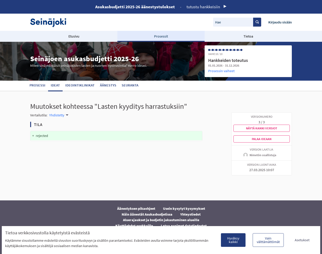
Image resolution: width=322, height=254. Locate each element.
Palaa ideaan (262, 139)
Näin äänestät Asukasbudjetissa (147, 214)
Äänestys (108, 85)
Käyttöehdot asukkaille (134, 225)
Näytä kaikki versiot (262, 128)
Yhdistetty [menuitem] (56, 115)
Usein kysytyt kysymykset (184, 208)
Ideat (55, 85)
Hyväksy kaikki (233, 240)
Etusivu (73, 36)
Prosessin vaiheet (221, 71)
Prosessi (37, 85)
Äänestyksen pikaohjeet (136, 208)
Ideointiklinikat (80, 85)
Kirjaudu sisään (280, 22)
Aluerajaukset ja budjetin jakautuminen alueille (161, 220)
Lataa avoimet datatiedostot (184, 225)
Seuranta (130, 85)
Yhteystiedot (190, 214)
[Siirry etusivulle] (50, 22)
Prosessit (161, 36)
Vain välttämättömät (268, 240)
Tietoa (248, 36)
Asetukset (302, 240)
